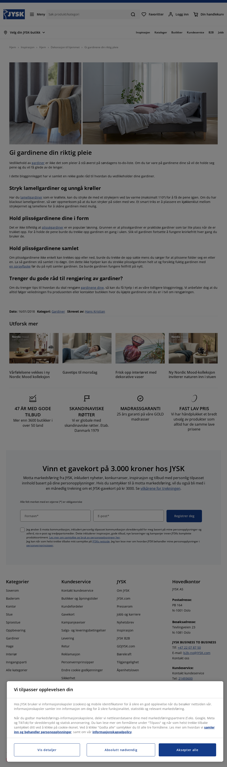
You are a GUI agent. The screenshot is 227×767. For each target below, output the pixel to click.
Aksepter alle (187, 750)
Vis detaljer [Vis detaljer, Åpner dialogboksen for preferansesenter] (46, 750)
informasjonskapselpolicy (112, 732)
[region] (115, 721)
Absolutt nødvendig (121, 750)
